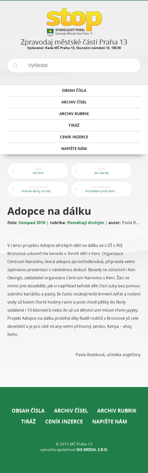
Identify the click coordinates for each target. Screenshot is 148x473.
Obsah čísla (28, 410)
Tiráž (28, 421)
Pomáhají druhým (85, 222)
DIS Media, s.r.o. (92, 449)
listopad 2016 (32, 222)
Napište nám (109, 421)
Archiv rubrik (116, 410)
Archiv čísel (71, 410)
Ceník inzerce (64, 421)
